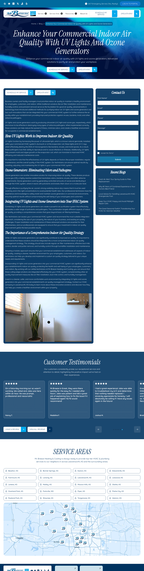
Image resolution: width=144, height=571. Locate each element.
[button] (42, 14)
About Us (83, 13)
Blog (41, 24)
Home (33, 24)
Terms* (111, 162)
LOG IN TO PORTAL (130, 4)
